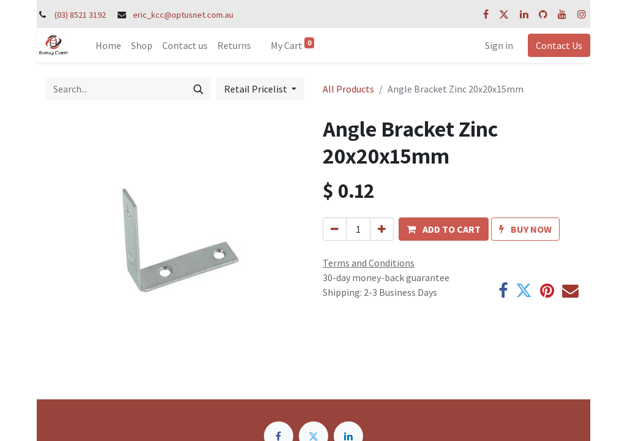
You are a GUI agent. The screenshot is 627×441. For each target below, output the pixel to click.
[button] (444, 229)
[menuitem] (108, 45)
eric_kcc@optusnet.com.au (183, 14)
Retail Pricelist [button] (256, 89)
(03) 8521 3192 (80, 14)
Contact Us (559, 45)
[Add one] (382, 229)
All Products (348, 89)
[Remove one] (335, 229)
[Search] (198, 88)
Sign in (499, 45)
